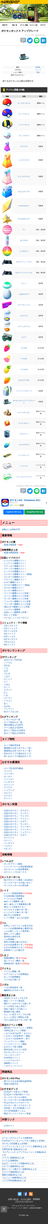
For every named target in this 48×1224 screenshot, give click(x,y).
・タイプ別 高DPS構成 (12, 768)
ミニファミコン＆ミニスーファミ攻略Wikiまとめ (24, 1146)
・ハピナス (7, 846)
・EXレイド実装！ (10, 615)
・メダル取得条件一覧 (12, 987)
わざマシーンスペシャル (23, 273)
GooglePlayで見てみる (34, 512)
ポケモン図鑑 (24, 25)
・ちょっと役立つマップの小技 (16, 1014)
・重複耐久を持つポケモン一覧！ (17, 748)
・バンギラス (8, 782)
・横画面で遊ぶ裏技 (11, 1012)
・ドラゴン (7, 701)
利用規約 (36, 1199)
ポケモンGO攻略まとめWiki (14, 1144)
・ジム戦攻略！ (9, 939)
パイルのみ (24, 369)
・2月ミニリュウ (9, 628)
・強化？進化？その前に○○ (14, 1009)
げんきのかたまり (24, 219)
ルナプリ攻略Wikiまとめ (13, 1166)
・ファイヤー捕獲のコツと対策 (16, 601)
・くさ (5, 668)
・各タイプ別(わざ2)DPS (13, 733)
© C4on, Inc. (24, 1215)
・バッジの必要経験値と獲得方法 (17, 928)
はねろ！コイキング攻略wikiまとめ (18, 1163)
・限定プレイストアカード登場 (16, 1113)
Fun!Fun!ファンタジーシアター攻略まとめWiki (23, 1141)
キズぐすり (24, 146)
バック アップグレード (24, 391)
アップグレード (24, 455)
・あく (5, 703)
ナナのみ (24, 359)
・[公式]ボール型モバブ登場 (15, 1092)
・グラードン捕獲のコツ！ (14, 580)
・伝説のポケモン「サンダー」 (16, 824)
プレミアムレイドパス (24, 477)
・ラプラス (7, 787)
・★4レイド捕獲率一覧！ (14, 901)
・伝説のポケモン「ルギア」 (15, 821)
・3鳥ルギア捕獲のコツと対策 (16, 607)
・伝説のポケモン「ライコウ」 (16, 816)
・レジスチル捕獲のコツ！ (14, 560)
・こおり (6, 676)
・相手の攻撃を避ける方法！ (15, 942)
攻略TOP (4, 25)
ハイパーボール (24, 125)
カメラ (24, 337)
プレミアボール (24, 136)
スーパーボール (24, 114)
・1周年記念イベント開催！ (15, 1030)
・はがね (6, 706)
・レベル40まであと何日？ (14, 1006)
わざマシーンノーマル (24, 262)
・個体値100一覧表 (11, 963)
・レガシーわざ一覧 (11, 719)
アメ (23, 229)
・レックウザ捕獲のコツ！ (14, 571)
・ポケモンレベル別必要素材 (15, 869)
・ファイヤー (8, 779)
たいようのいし (24, 423)
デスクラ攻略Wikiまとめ (13, 1172)
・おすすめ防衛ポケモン (13, 947)
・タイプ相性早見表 (11, 745)
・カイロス (7, 795)
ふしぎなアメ (24, 251)
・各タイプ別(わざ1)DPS (13, 730)
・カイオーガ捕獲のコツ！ (14, 577)
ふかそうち (24, 316)
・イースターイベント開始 (14, 1044)
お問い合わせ (13, 1199)
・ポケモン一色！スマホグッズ (16, 1105)
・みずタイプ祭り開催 (12, 1047)
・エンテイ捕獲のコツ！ (13, 590)
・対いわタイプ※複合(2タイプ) (16, 756)
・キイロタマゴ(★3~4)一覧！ (15, 910)
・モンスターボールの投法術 (15, 885)
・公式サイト (8, 1126)
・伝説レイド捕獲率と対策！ (15, 612)
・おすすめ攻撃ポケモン (13, 945)
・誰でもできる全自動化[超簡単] (17, 1081)
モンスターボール (24, 103)
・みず (5, 671)
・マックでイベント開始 (13, 1041)
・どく (5, 682)
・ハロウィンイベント (12, 1066)
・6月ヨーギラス (9, 639)
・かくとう (7, 679)
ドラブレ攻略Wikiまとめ (13, 1158)
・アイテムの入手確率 (12, 899)
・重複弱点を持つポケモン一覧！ (17, 751)
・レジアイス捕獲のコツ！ (14, 563)
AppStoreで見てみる (13, 512)
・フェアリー (8, 709)
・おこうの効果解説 (11, 977)
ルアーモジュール (24, 305)
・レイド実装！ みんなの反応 (15, 918)
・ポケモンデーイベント (13, 1052)
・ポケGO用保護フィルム (14, 1111)
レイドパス (24, 466)
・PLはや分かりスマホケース (15, 1103)
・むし (5, 692)
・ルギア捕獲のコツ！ (12, 582)
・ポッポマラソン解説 (12, 864)
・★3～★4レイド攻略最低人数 (16, 904)
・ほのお (6, 665)
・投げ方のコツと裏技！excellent (17, 880)
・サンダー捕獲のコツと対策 (15, 599)
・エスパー (7, 690)
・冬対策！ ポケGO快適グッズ (16, 1108)
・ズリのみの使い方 (11, 979)
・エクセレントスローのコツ (15, 618)
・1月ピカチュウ (9, 626)
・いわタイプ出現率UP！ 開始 (16, 1036)
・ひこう (6, 687)
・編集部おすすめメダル (13, 990)
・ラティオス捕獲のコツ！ (14, 566)
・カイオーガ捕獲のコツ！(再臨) (17, 574)
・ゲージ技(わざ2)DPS (12, 728)
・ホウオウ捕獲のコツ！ (13, 588)
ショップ (38, 70)
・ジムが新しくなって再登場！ (16, 931)
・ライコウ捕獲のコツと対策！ (16, 593)
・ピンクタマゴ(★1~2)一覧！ (15, 912)
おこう (24, 283)
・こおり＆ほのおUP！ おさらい (17, 1033)
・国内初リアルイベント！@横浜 (17, 1028)
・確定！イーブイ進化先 (13, 1001)
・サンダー (7, 776)
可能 (37, 72)
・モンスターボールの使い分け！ (17, 883)
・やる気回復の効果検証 (13, 896)
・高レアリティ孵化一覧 (13, 961)
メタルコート (24, 434)
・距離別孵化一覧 (10, 958)
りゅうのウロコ (24, 444)
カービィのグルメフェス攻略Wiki (17, 1138)
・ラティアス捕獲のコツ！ (14, 569)
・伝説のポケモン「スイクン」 (16, 819)
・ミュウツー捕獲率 (11, 609)
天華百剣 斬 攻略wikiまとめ (14, 1149)
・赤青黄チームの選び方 (13, 950)
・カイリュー (8, 785)
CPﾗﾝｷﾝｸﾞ (43, 25)
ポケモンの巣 (33, 25)
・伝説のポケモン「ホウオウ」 (16, 810)
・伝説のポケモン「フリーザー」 (17, 827)
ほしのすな (24, 240)
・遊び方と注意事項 (11, 915)
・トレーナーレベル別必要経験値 (17, 866)
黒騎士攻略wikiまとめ (12, 1175)
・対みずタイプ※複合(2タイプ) (16, 753)
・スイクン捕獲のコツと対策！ (16, 596)
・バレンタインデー (11, 1055)
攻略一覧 (14, 25)
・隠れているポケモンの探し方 (16, 1003)
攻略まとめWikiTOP (11, 529)
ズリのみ (24, 348)
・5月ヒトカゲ (8, 636)
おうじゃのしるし (24, 412)
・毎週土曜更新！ (10, 545)
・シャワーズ (8, 790)
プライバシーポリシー (24, 1201)
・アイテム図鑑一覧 (11, 971)
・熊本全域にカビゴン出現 (14, 1049)
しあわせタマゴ (24, 294)
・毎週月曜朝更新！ (11, 553)
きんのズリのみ (24, 380)
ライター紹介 (25, 1199)
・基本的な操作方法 (11, 936)
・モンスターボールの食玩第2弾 (17, 1100)
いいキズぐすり (24, 160)
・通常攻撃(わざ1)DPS (12, 725)
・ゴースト (7, 698)
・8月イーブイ (8, 645)
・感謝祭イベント (10, 1063)
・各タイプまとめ (10, 712)
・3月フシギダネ (9, 631)
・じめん (6, 684)
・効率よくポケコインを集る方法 (17, 926)
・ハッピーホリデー (11, 1060)
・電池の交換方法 (10, 1084)
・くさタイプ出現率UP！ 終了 (16, 1039)
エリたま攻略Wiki (10, 1160)
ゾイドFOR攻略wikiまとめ (14, 1180)
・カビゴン (7, 793)
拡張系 (38, 67)
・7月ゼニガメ (8, 642)
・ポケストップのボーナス (14, 872)
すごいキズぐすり (24, 176)
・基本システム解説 (11, 934)
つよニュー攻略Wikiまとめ (14, 1178)
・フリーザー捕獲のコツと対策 (16, 604)
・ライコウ (7, 771)
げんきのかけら (24, 206)
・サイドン (7, 798)
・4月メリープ (8, 634)
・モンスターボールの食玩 (14, 1097)
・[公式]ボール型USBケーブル (16, 1094)
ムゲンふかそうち (24, 326)
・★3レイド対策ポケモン (14, 907)
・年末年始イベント (11, 1058)
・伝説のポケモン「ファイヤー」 (17, 829)
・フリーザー (8, 774)
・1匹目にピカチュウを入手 (15, 998)
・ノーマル (7, 663)
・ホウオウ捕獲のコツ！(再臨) (16, 585)
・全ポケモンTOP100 (12, 660)
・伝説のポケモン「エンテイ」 (16, 813)
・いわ (5, 695)
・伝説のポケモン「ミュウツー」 (17, 832)
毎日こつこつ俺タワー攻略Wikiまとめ (19, 1169)
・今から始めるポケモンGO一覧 (17, 1020)
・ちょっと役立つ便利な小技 (15, 1017)
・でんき (6, 673)
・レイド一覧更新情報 (12, 893)
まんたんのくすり (24, 191)
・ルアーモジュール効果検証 (15, 974)
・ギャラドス (8, 838)
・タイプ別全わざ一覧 (12, 722)
